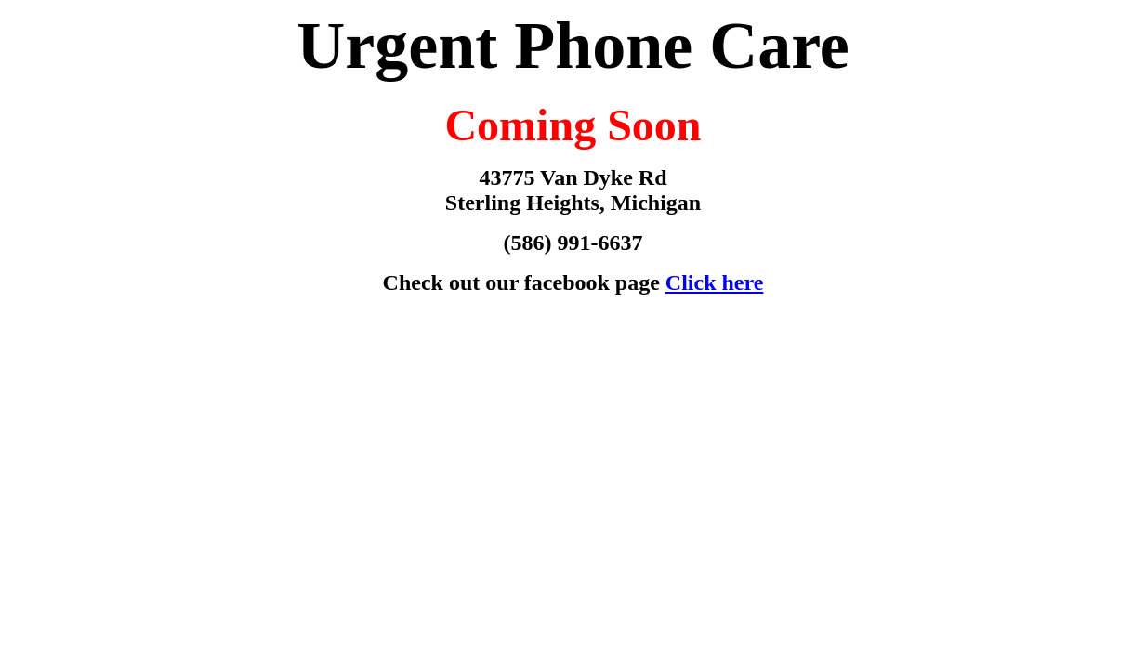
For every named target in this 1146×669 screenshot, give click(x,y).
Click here (714, 282)
